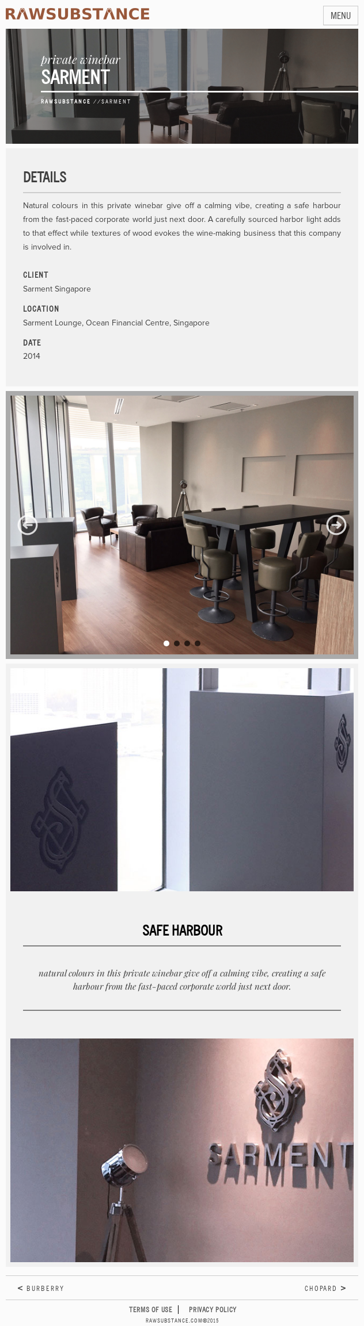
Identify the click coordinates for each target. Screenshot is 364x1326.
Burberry (45, 1288)
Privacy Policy (212, 1309)
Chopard (321, 1288)
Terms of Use (150, 1309)
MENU (341, 15)
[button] (27, 524)
